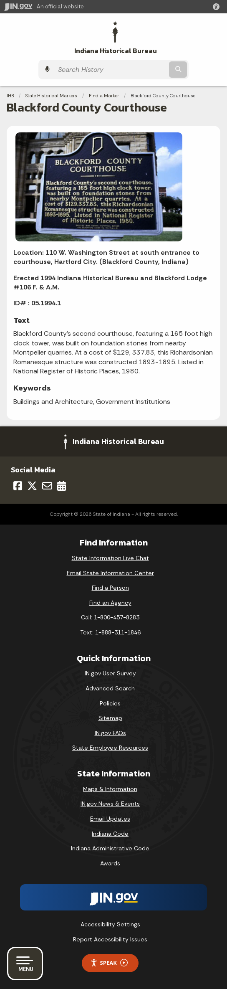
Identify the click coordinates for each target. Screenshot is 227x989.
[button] (218, 6)
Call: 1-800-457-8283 (110, 617)
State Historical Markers (51, 96)
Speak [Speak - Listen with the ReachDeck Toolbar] (109, 963)
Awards (110, 863)
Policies (110, 703)
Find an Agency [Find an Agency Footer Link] (110, 602)
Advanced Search (110, 688)
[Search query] (110, 69)
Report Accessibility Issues (110, 939)
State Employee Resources (110, 747)
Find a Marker (104, 96)
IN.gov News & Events (110, 803)
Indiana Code (110, 833)
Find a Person (110, 587)
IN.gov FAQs (110, 733)
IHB (10, 96)
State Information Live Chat (110, 558)
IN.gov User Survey (110, 673)
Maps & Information (110, 789)
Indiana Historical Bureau (115, 51)
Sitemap (110, 718)
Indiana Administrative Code (110, 848)
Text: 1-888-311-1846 (110, 632)
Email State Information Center (110, 573)
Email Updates (110, 818)
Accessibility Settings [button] (110, 924)
